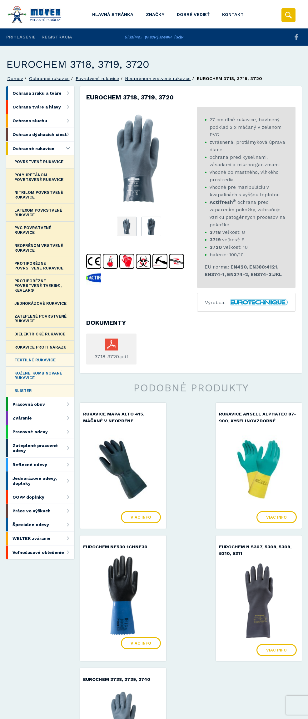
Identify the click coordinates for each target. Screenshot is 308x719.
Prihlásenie (21, 36)
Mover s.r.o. (59, 698)
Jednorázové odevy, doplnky (43, 480)
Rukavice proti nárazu (40, 347)
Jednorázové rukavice (40, 303)
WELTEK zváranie (43, 538)
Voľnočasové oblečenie (43, 552)
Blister (23, 390)
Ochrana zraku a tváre (43, 93)
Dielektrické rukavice (39, 334)
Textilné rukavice (35, 360)
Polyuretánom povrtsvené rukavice (38, 177)
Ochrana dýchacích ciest (43, 134)
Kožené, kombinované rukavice (38, 375)
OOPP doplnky (43, 497)
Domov (15, 78)
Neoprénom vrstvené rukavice (158, 78)
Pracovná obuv (43, 404)
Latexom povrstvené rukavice (38, 212)
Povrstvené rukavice (97, 78)
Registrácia (57, 36)
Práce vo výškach (43, 510)
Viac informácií (254, 712)
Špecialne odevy (43, 524)
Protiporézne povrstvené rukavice (38, 265)
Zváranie (43, 418)
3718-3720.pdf (111, 357)
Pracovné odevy (43, 432)
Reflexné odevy (43, 464)
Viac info (123, 500)
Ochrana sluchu (43, 121)
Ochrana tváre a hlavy (43, 107)
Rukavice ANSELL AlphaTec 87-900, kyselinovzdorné (182, 421)
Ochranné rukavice (49, 78)
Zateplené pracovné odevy (43, 448)
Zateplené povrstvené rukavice (40, 318)
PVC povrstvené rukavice (32, 230)
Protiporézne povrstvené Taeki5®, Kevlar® (38, 286)
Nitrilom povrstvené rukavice (38, 194)
